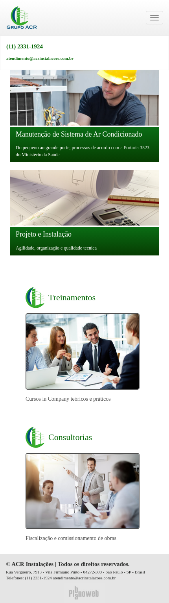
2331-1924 (42, 577)
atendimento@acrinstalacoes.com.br (39, 58)
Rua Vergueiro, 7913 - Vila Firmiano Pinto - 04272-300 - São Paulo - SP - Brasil (75, 572)
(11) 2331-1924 (24, 47)
